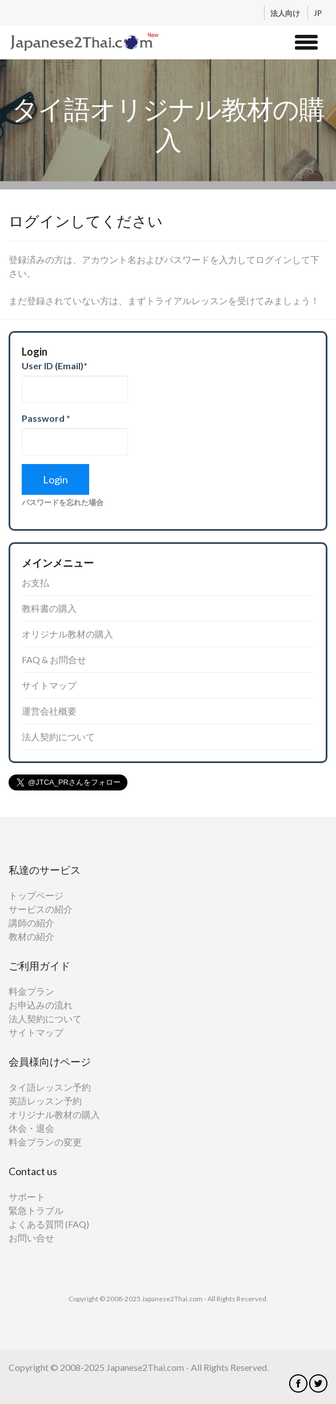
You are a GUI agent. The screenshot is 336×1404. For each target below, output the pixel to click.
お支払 (35, 582)
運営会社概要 (49, 710)
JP (318, 13)
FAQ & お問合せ (54, 659)
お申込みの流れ (41, 1004)
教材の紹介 (31, 936)
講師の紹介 (31, 922)
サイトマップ (49, 685)
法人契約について (58, 736)
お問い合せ (31, 1237)
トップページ (36, 895)
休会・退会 (31, 1128)
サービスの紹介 (41, 908)
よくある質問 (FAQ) (49, 1224)
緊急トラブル (36, 1210)
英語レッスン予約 (45, 1100)
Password (46, 418)
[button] (306, 40)
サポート (27, 1196)
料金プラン (31, 991)
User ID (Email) (54, 365)
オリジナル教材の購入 (67, 633)
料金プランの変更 (45, 1141)
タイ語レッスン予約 (50, 1087)
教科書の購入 (49, 608)
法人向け (286, 13)
